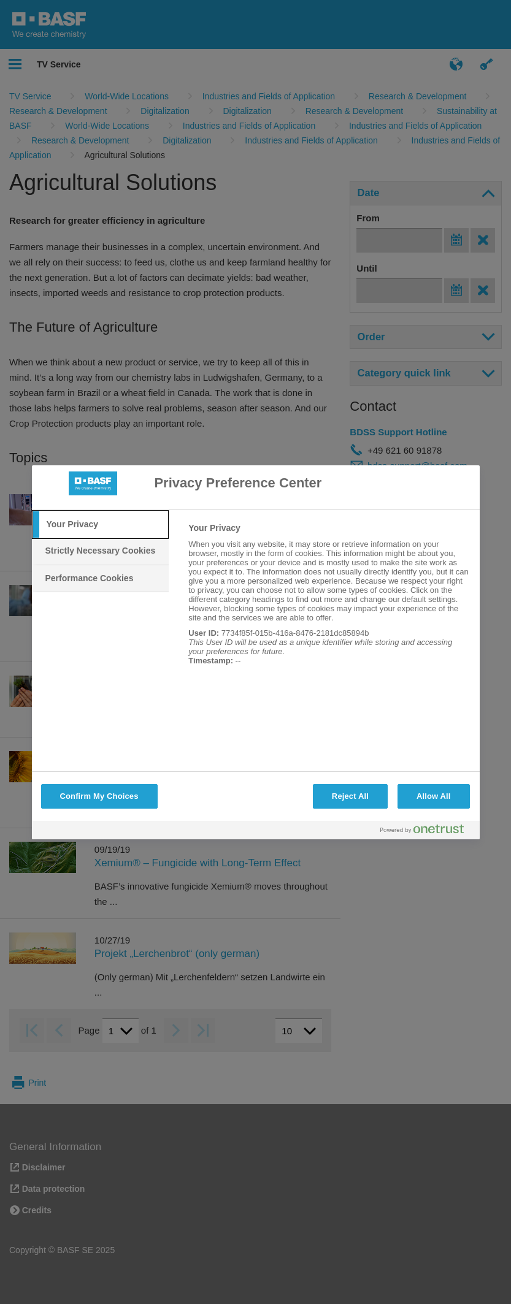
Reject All (350, 796)
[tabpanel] (328, 600)
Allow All (434, 796)
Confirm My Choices (99, 796)
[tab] (100, 524)
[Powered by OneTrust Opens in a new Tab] (427, 831)
